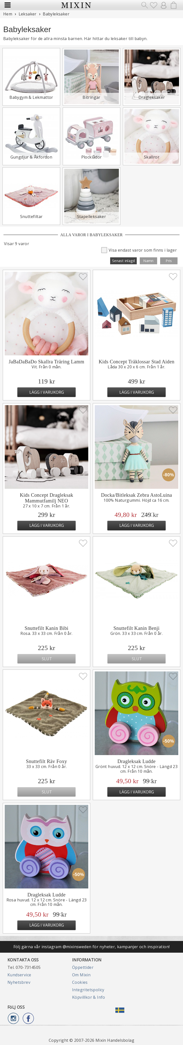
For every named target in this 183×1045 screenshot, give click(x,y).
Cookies (80, 982)
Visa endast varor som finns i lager (139, 249)
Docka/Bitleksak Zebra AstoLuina (136, 495)
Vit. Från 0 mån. (46, 367)
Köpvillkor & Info (88, 997)
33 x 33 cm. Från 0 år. (46, 766)
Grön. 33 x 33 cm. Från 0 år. (136, 633)
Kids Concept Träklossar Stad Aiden (137, 361)
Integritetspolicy (88, 989)
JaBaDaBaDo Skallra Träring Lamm (46, 361)
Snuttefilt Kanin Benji (136, 628)
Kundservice (19, 975)
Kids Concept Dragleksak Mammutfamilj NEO (46, 497)
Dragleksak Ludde (136, 761)
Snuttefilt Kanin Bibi (46, 628)
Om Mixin (81, 975)
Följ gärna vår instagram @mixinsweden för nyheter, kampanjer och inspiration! (91, 946)
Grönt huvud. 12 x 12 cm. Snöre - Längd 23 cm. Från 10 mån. (136, 768)
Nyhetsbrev (18, 982)
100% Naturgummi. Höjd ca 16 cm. (136, 500)
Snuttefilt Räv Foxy (46, 761)
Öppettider (82, 967)
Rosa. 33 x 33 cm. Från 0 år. (46, 633)
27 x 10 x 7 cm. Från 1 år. (46, 506)
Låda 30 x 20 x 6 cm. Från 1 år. (136, 367)
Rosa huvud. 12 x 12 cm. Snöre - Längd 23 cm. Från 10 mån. (46, 902)
